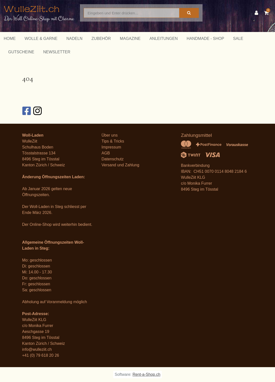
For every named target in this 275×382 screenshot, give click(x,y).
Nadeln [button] (74, 38)
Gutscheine (21, 52)
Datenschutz (113, 159)
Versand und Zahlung (120, 165)
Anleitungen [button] (163, 38)
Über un (109, 135)
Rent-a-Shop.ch (146, 374)
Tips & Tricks (113, 141)
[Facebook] (26, 111)
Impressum (111, 147)
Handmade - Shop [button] (205, 38)
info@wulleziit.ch (37, 349)
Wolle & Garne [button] (41, 38)
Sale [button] (238, 38)
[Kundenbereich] (258, 13)
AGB (106, 153)
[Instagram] (37, 111)
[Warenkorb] (267, 13)
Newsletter (56, 52)
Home (10, 38)
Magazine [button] (130, 38)
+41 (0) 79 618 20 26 (40, 355)
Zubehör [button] (101, 38)
